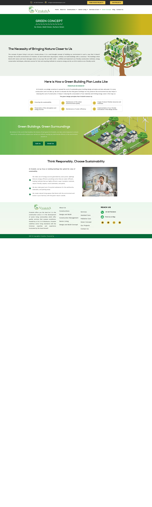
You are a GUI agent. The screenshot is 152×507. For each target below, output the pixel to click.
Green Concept (106, 9)
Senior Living (83, 9)
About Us (63, 9)
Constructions (72, 9)
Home (57, 9)
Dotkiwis (57, 236)
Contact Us (119, 9)
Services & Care (95, 9)
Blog (113, 9)
